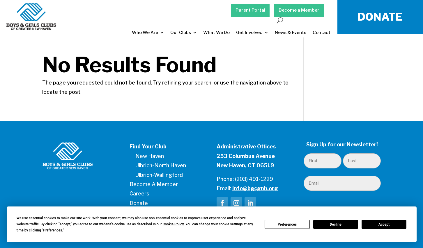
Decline (335, 224)
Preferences (287, 224)
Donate (139, 203)
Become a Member (299, 10)
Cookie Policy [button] (173, 224)
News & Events (290, 32)
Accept (384, 224)
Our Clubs (180, 32)
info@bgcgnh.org (255, 188)
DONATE (380, 16)
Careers (139, 194)
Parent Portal (250, 10)
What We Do (216, 32)
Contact (321, 32)
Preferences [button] (52, 230)
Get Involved (249, 32)
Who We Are (145, 32)
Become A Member (154, 184)
